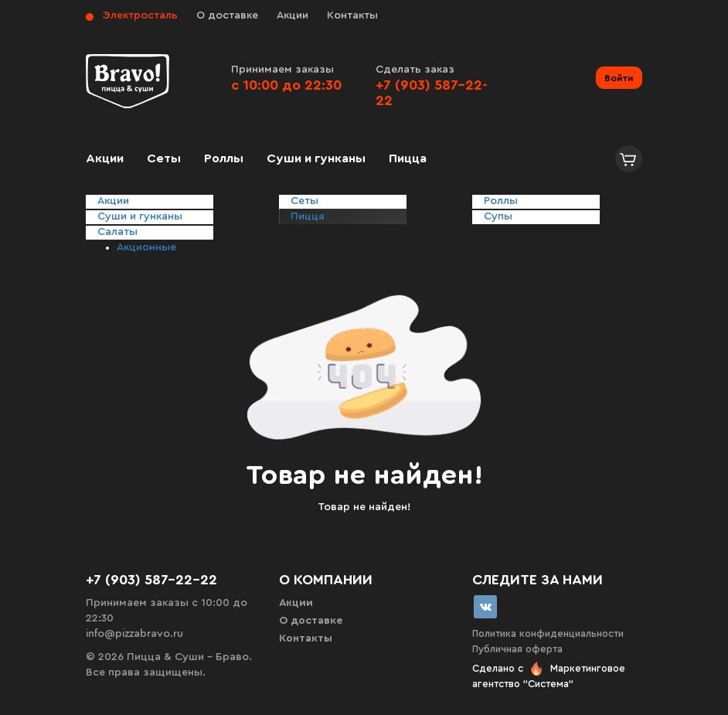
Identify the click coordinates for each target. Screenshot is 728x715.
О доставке (227, 15)
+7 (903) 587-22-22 (151, 580)
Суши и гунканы (316, 158)
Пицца (408, 158)
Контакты (352, 15)
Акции (292, 15)
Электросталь (140, 15)
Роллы (223, 158)
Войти (619, 78)
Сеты (164, 158)
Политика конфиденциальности (548, 633)
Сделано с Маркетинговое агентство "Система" (548, 675)
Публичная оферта (517, 649)
